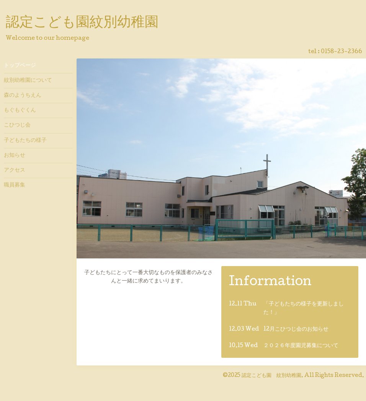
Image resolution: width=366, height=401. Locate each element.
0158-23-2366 (341, 52)
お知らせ (14, 156)
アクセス (14, 170)
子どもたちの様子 (25, 141)
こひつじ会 (17, 125)
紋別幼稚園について (28, 81)
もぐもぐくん (20, 110)
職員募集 (14, 185)
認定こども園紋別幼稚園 (82, 23)
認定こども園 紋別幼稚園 (271, 375)
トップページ (20, 66)
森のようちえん (22, 96)
